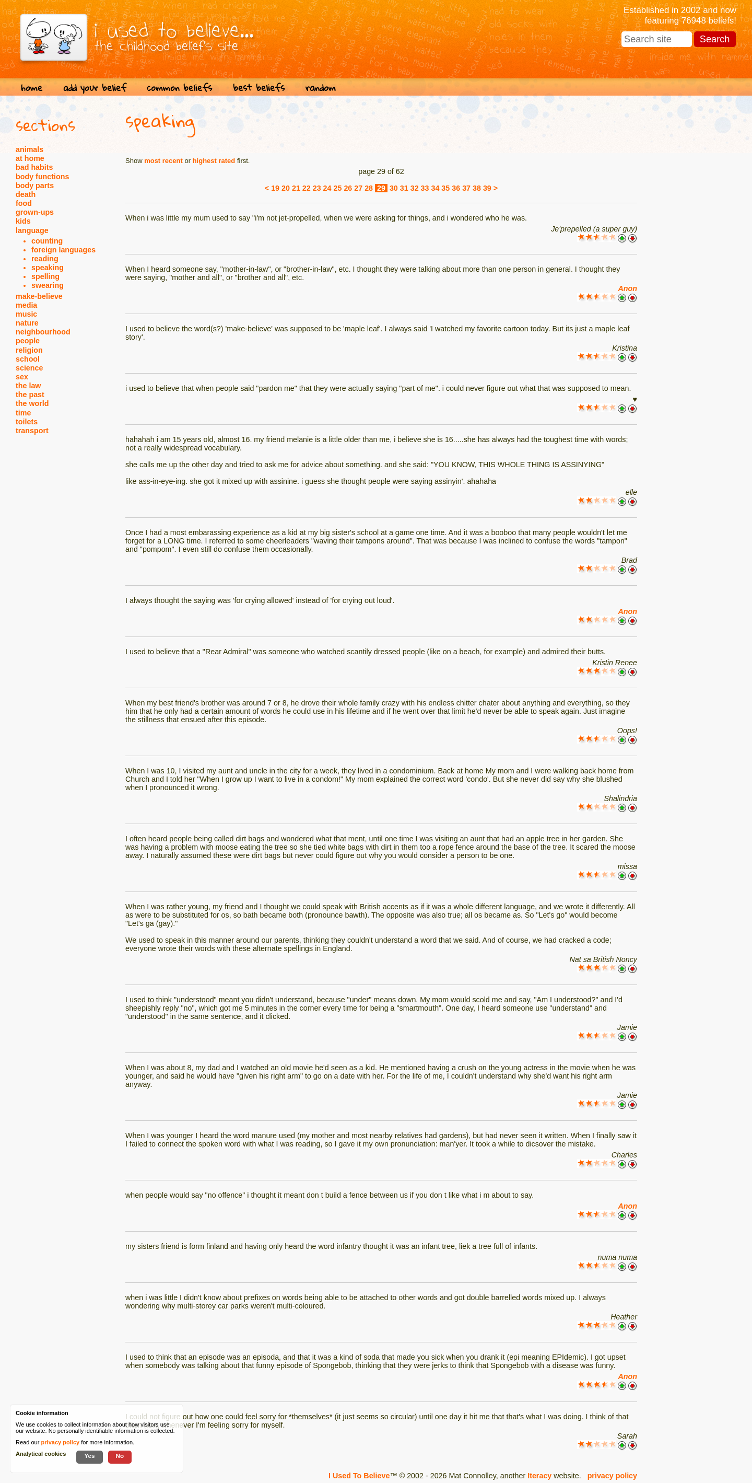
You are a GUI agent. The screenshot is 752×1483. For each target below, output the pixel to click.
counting (47, 241)
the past (30, 394)
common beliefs (179, 87)
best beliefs (259, 87)
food (24, 203)
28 (369, 188)
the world (32, 403)
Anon (627, 288)
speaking (47, 267)
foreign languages (63, 250)
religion (29, 350)
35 (445, 188)
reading (44, 258)
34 (435, 188)
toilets (27, 422)
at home (30, 158)
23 (317, 188)
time (23, 413)
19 (275, 188)
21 (296, 188)
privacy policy (612, 1476)
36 (456, 188)
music (26, 314)
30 (394, 188)
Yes (89, 1455)
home (31, 87)
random (321, 87)
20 (285, 188)
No (120, 1455)
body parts (35, 185)
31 (404, 188)
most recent (163, 161)
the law (28, 385)
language (32, 230)
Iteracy (539, 1476)
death (26, 194)
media (26, 305)
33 (425, 188)
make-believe (39, 296)
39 (487, 188)
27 (358, 188)
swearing (47, 285)
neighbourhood (43, 332)
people (28, 341)
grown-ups (35, 212)
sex (22, 377)
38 (477, 188)
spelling (45, 276)
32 (414, 188)
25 (338, 188)
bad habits (34, 167)
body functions (42, 176)
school (28, 359)
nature (27, 323)
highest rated (214, 161)
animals (29, 149)
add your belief (94, 87)
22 (306, 188)
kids (23, 221)
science (29, 368)
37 (466, 188)
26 (348, 188)
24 (327, 188)
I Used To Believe (359, 1476)
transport (32, 430)
